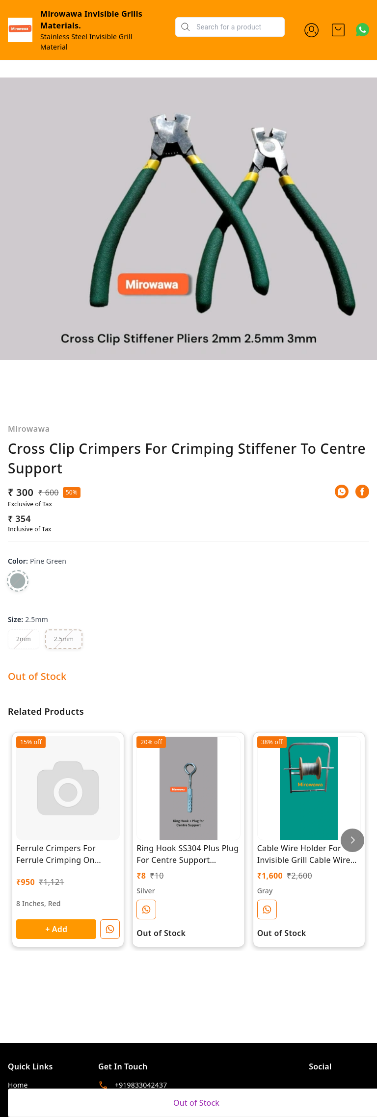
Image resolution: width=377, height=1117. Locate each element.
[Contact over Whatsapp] (362, 29)
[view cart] (338, 30)
